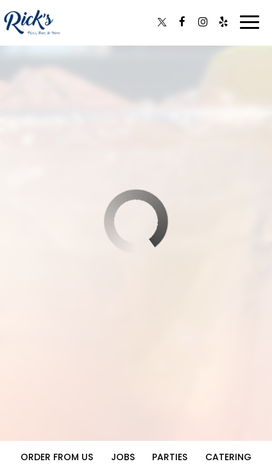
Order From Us (57, 457)
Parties (169, 457)
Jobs (123, 457)
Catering (228, 457)
